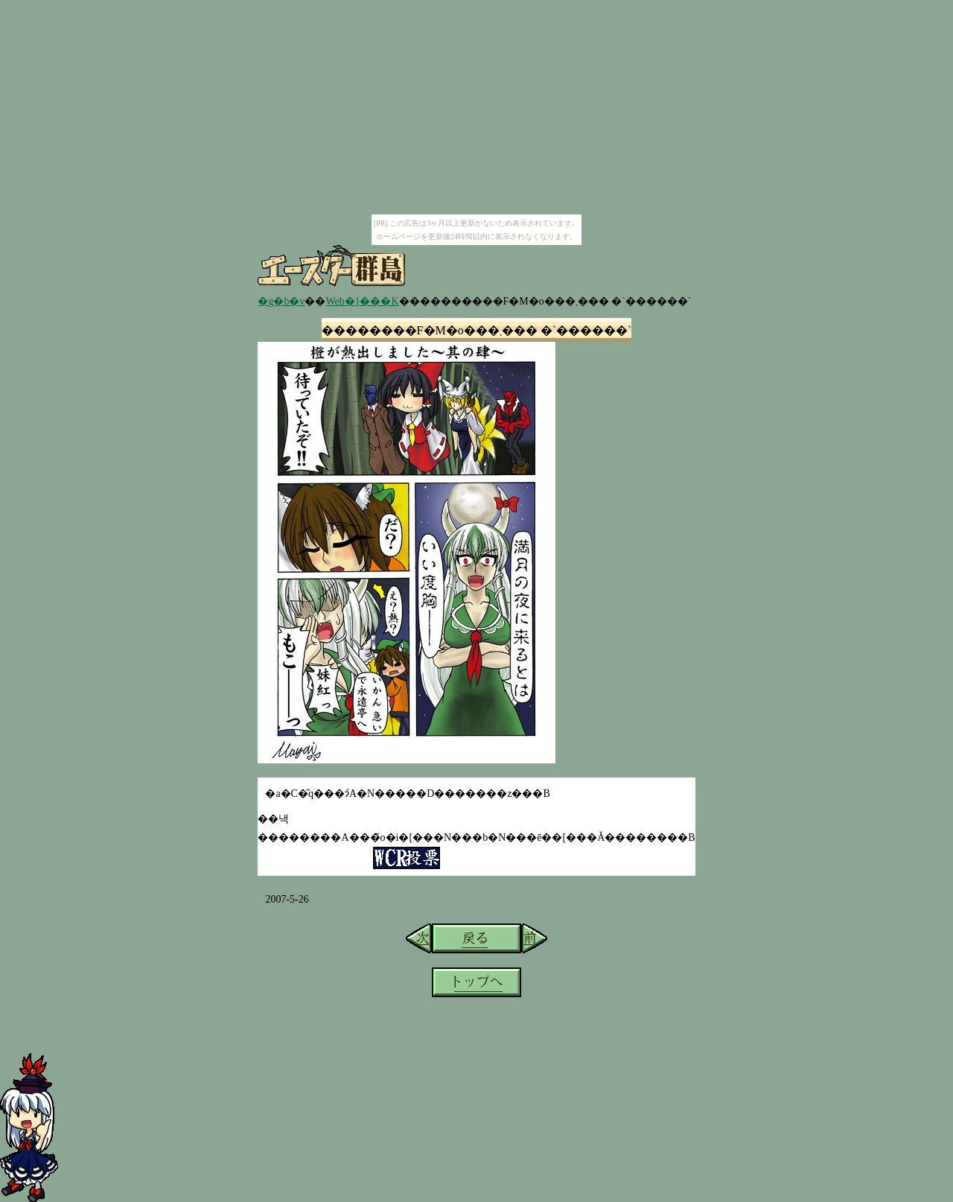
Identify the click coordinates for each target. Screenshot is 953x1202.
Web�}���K (361, 301)
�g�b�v (281, 301)
